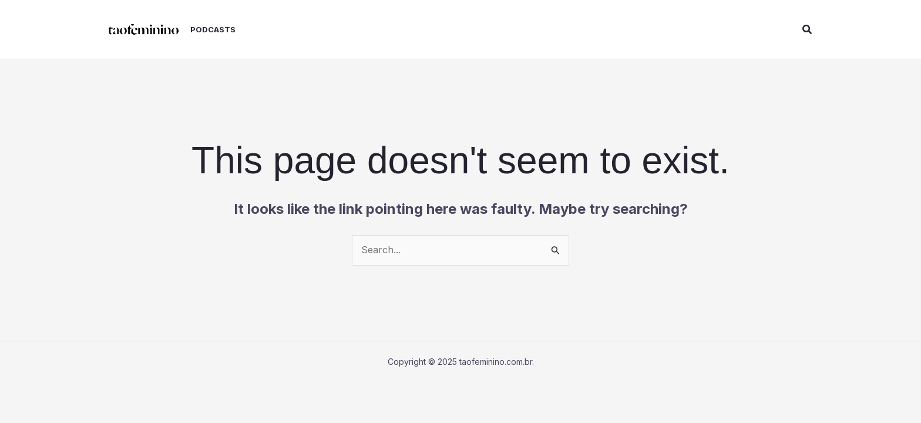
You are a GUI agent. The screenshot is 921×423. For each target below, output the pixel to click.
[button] (807, 29)
